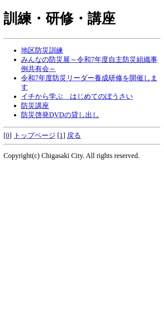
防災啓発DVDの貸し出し (60, 114)
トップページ (35, 135)
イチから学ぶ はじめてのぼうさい (77, 96)
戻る (74, 135)
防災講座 (35, 105)
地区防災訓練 (42, 50)
